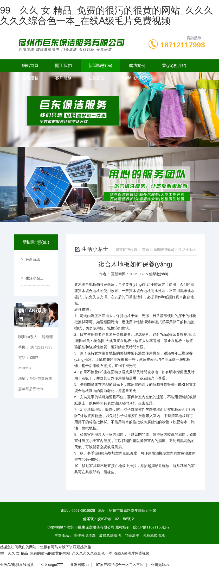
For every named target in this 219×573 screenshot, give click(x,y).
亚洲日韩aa (79, 565)
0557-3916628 (83, 510)
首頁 (145, 249)
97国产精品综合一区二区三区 (120, 565)
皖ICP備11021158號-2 (116, 519)
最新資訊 (30, 257)
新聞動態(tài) (100, 65)
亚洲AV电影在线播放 (17, 565)
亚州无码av (160, 565)
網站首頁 (30, 65)
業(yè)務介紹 (174, 65)
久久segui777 (52, 565)
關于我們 (63, 65)
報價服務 (30, 78)
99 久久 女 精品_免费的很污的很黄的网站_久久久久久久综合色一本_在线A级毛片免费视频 (106, 15)
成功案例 (137, 65)
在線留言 (96, 78)
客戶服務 (63, 78)
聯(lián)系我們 (135, 78)
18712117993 (182, 45)
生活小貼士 (32, 272)
